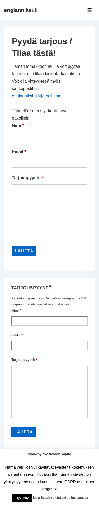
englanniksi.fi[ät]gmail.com (37, 96)
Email (19, 151)
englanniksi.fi (21, 10)
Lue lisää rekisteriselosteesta (60, 497)
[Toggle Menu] (89, 10)
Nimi (18, 125)
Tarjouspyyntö (28, 178)
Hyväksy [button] (22, 498)
